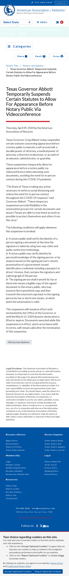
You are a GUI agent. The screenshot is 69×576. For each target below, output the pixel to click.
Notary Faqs (11, 486)
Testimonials (12, 498)
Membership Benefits (16, 468)
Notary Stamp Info (53, 462)
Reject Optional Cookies (48, 571)
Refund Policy (51, 474)
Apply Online (12, 441)
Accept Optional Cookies (18, 571)
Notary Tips (12, 65)
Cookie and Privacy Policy (19, 566)
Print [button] (58, 56)
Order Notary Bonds (15, 450)
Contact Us (61, 3)
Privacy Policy (51, 468)
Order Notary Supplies (55, 447)
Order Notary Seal (53, 444)
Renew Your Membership (17, 474)
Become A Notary (14, 492)
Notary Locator (13, 489)
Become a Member (14, 471)
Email (40, 56)
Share (22, 56)
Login (8, 462)
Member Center (13, 465)
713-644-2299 (42, 3)
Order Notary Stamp (54, 441)
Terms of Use (56, 563)
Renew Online (12, 444)
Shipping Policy (51, 471)
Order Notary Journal (55, 450)
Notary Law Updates (33, 65)
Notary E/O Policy (14, 447)
